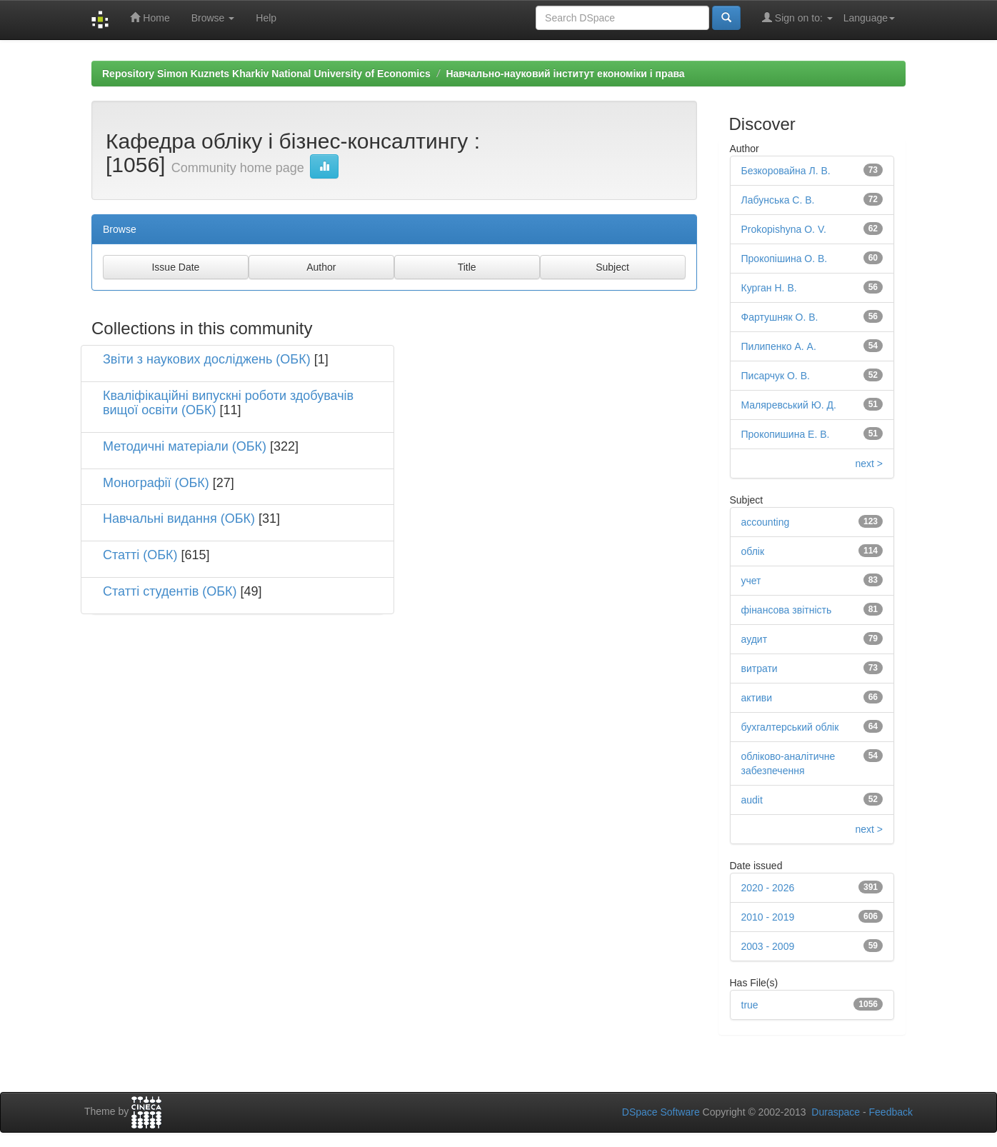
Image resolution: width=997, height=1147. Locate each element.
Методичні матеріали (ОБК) (184, 446)
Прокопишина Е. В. (785, 434)
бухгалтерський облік (790, 727)
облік (753, 551)
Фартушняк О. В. (779, 317)
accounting (765, 522)
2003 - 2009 (768, 946)
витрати (759, 668)
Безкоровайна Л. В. (786, 170)
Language (869, 18)
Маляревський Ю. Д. (788, 405)
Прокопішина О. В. (784, 258)
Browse (213, 18)
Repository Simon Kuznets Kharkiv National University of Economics (266, 73)
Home (149, 17)
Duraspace (835, 1112)
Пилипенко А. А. (778, 346)
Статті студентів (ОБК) (170, 591)
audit (752, 800)
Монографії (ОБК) (156, 483)
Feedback (891, 1112)
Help (266, 18)
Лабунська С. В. (778, 200)
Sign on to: (797, 17)
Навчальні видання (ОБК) (179, 518)
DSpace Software (661, 1112)
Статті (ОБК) (140, 555)
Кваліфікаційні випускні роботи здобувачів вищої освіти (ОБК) (228, 403)
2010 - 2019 (768, 917)
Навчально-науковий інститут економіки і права (565, 73)
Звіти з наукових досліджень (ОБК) (207, 359)
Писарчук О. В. (775, 375)
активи (757, 697)
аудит (754, 639)
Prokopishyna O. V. (783, 229)
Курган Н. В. (769, 288)
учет (751, 580)
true (749, 1005)
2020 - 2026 (768, 887)
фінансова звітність (786, 610)
